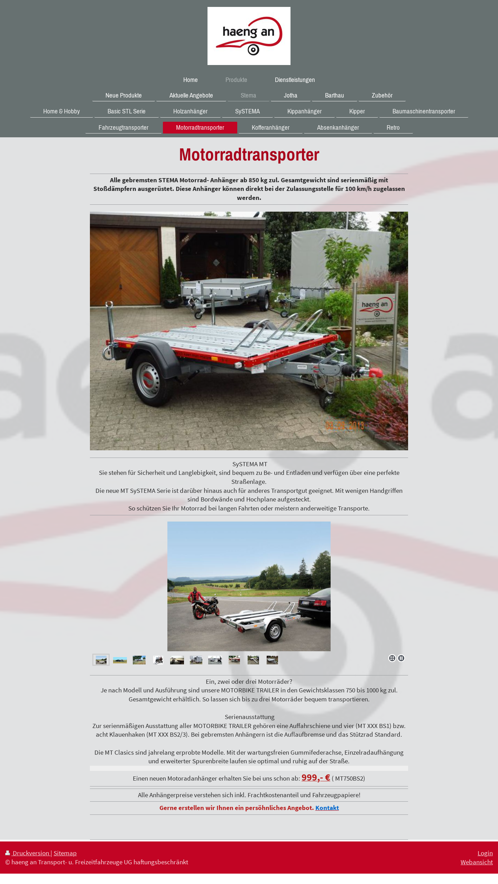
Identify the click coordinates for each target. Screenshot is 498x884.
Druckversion (27, 853)
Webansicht (477, 862)
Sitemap (65, 853)
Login (485, 853)
